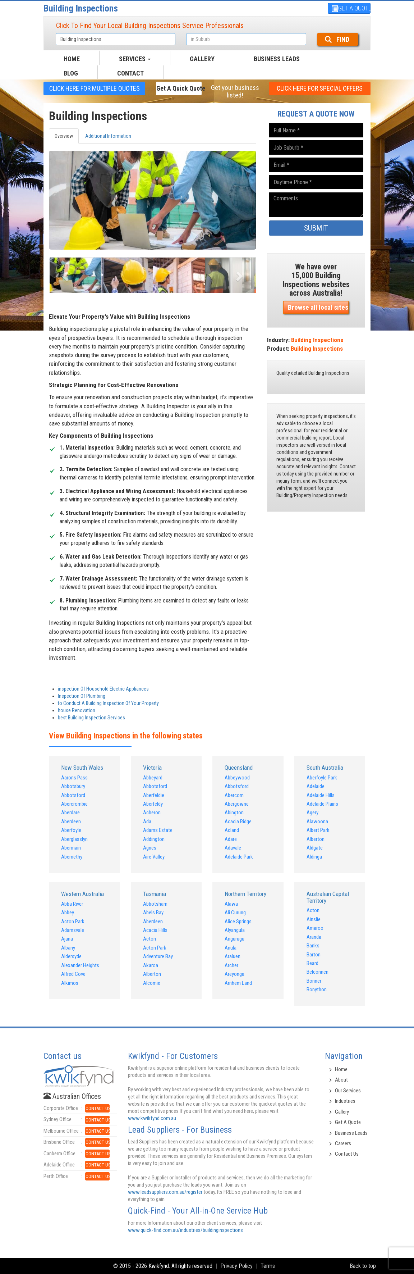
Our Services (348, 1090)
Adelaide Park (239, 857)
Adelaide (316, 786)
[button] (64, 274)
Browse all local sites (318, 307)
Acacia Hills (155, 930)
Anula (230, 948)
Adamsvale (72, 930)
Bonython (317, 989)
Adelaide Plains (322, 804)
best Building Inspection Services (91, 717)
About (341, 1080)
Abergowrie (237, 804)
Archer (231, 965)
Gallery (342, 1112)
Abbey (67, 912)
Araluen (232, 956)
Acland (232, 830)
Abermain (71, 848)
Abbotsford (73, 795)
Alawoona (317, 821)
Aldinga (314, 857)
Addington (154, 839)
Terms (268, 1265)
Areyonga (234, 974)
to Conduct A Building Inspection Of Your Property (108, 703)
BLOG (71, 73)
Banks (313, 945)
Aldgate (315, 848)
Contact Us (347, 1154)
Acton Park (72, 921)
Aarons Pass (74, 777)
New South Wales (82, 767)
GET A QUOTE (351, 8)
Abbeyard (152, 777)
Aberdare (70, 812)
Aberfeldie (153, 795)
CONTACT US (98, 1108)
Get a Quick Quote (179, 88)
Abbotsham (155, 904)
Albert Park (318, 830)
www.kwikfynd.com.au (152, 1118)
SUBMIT (316, 228)
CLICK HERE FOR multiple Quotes (94, 88)
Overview (64, 136)
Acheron (152, 812)
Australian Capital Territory (328, 897)
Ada (147, 821)
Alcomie (151, 983)
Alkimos (69, 983)
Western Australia (82, 893)
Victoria (152, 767)
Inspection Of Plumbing (81, 696)
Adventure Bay (158, 956)
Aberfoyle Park (322, 777)
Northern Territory (245, 893)
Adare (231, 839)
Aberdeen (71, 821)
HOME (72, 59)
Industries (345, 1101)
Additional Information (108, 136)
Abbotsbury (73, 786)
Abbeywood (237, 777)
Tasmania (154, 893)
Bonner (314, 981)
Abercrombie (74, 804)
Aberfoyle (71, 830)
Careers (343, 1143)
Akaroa (150, 965)
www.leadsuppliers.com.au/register (165, 1192)
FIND (337, 39)
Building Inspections (80, 8)
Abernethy (71, 857)
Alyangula (235, 930)
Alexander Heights (80, 965)
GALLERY (202, 59)
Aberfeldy (153, 804)
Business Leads (277, 59)
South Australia (325, 767)
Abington (234, 812)
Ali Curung (235, 912)
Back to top (363, 1265)
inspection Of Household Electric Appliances (103, 689)
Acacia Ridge (238, 821)
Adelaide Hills (321, 795)
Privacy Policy (236, 1265)
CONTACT (130, 73)
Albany (68, 948)
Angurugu (234, 939)
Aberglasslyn (74, 839)
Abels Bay (153, 912)
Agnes (149, 848)
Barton (314, 954)
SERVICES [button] (135, 59)
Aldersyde (71, 956)
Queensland (239, 767)
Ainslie (314, 919)
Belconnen (317, 972)
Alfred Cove (73, 974)
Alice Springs (238, 921)
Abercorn (234, 795)
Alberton (316, 839)
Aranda (314, 937)
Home (341, 1069)
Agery (312, 812)
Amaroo (315, 928)
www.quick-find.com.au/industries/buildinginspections (185, 1230)
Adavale (233, 848)
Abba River (72, 904)
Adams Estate (157, 830)
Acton (149, 939)
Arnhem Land (238, 983)
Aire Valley (154, 857)
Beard (312, 963)
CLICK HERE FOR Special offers (320, 88)
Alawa (231, 904)
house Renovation (76, 710)
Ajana (67, 939)
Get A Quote (348, 1122)
